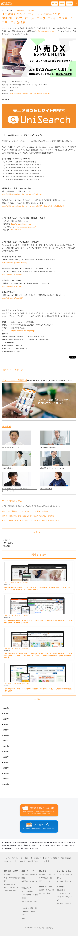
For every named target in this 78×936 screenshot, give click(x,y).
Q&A (23, 918)
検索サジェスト (27, 888)
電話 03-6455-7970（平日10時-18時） (11, 889)
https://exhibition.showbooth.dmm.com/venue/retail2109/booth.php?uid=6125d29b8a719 (33, 206)
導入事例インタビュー (47, 874)
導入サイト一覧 (44, 881)
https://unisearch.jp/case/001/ (12, 298)
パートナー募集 (44, 893)
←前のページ (6, 370)
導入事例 (6, 426)
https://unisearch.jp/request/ (21, 224)
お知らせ (30, 10)
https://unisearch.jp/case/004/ (12, 274)
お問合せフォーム (10, 884)
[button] (76, 3)
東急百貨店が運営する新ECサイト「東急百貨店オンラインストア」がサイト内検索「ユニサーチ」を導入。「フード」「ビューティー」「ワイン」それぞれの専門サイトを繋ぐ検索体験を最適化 (38, 656)
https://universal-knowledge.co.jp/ (23, 331)
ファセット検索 (27, 891)
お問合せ (69, 3)
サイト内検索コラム (12, 500)
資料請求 (62, 3)
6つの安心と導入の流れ (29, 908)
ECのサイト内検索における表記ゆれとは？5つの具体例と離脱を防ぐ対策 (28, 516)
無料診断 (54, 3)
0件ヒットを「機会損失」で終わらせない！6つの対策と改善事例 (25, 511)
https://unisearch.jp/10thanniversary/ (14, 262)
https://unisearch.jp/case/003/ (12, 286)
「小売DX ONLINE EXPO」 (44, 31)
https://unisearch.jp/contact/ (26, 227)
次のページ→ (19, 370)
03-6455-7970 (16, 230)
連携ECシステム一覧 (46, 890)
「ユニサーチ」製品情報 (14, 380)
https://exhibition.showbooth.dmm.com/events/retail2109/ (30, 93)
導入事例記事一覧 (45, 878)
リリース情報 (19, 10)
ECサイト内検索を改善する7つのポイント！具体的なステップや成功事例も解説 (30, 520)
